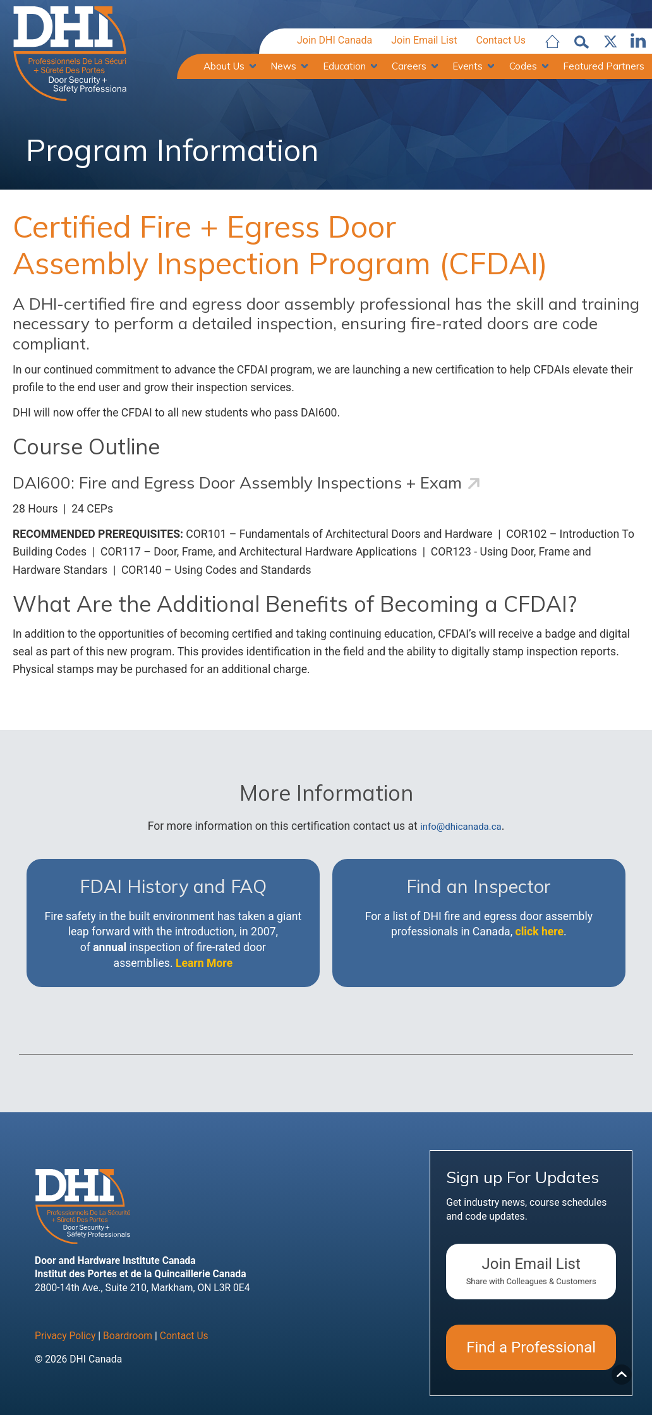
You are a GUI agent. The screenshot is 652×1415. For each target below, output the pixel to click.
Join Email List (424, 40)
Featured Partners (603, 66)
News (283, 66)
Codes (523, 66)
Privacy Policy (65, 1336)
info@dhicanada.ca (461, 826)
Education (344, 66)
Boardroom (127, 1336)
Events (467, 66)
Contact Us (501, 40)
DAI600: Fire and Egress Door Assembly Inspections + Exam (237, 482)
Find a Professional (531, 1347)
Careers (409, 66)
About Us (223, 66)
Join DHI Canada (334, 40)
